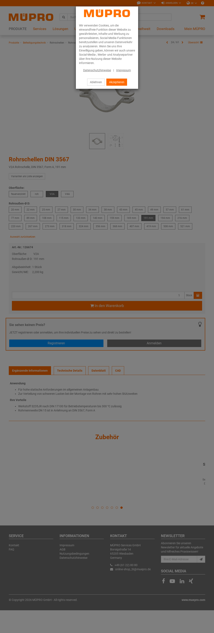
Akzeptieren (116, 82)
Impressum (123, 70)
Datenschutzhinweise (97, 70)
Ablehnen (96, 82)
